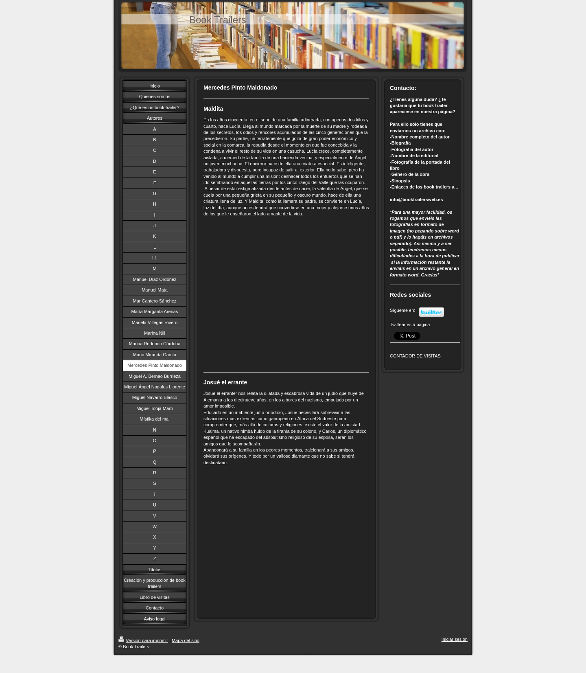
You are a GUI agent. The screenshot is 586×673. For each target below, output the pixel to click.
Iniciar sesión (455, 639)
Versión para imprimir (143, 640)
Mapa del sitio (185, 640)
